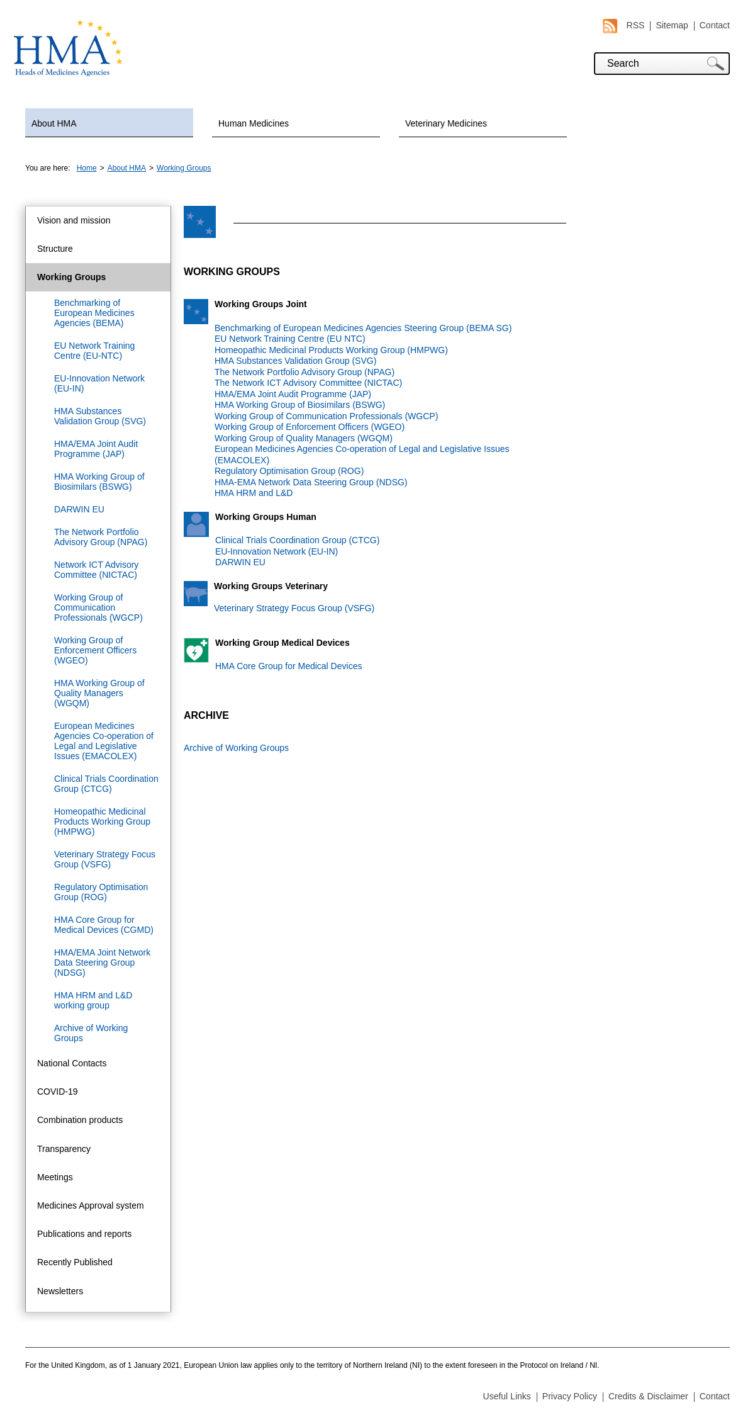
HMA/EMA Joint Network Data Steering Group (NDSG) (102, 962)
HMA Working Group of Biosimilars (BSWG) (99, 481)
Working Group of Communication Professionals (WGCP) (98, 607)
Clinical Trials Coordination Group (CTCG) (106, 784)
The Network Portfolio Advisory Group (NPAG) (100, 537)
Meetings (55, 1177)
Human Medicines (253, 123)
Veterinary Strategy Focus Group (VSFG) (104, 859)
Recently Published (75, 1262)
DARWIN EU (79, 509)
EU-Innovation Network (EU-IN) (99, 383)
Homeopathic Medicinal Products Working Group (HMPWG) (102, 821)
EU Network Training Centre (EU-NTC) (94, 351)
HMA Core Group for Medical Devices (288, 666)
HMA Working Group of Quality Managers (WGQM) (99, 693)
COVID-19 (57, 1091)
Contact (715, 25)
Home (87, 168)
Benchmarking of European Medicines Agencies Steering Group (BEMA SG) (363, 328)
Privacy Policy (569, 1396)
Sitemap (672, 25)
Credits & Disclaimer (648, 1396)
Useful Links (507, 1396)
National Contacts (72, 1063)
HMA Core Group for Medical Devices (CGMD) (104, 925)
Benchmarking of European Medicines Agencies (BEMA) (94, 313)
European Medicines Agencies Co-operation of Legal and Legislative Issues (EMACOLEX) (104, 741)
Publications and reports (84, 1234)
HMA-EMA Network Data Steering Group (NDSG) (311, 482)
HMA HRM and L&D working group (93, 1000)
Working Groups (184, 168)
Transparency (64, 1149)
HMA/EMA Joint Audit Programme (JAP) (96, 449)
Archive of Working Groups (91, 1033)
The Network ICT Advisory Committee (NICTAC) (308, 383)
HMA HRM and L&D (254, 493)
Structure (55, 249)
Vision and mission (73, 220)
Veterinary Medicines (446, 123)
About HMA (54, 123)
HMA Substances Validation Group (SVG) (100, 416)
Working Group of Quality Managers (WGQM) (304, 438)
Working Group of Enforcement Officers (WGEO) (95, 650)
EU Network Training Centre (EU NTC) (290, 339)
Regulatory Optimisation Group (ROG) (101, 892)
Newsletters (60, 1291)
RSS (624, 25)
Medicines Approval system (90, 1205)
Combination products (80, 1120)
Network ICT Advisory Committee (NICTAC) (96, 570)
